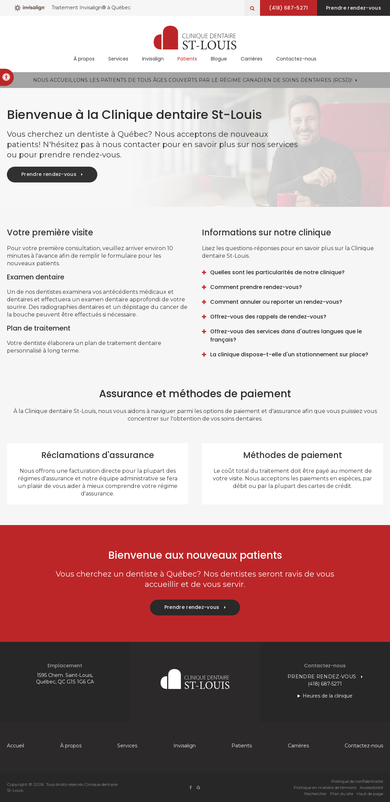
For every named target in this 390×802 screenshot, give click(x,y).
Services (118, 59)
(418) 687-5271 (287, 7)
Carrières (251, 59)
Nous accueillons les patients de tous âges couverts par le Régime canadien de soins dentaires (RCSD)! (192, 80)
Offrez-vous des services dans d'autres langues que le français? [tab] (286, 335)
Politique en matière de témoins (325, 787)
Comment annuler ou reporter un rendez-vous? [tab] (276, 302)
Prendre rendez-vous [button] (353, 7)
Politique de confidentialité (357, 781)
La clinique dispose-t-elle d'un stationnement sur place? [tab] (289, 354)
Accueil (15, 746)
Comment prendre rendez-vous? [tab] (256, 287)
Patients (187, 59)
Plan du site (341, 793)
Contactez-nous (296, 59)
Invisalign (153, 59)
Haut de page (370, 793)
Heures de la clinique (328, 696)
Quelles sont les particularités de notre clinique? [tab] (277, 272)
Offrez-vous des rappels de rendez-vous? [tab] (268, 317)
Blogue (219, 59)
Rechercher (315, 793)
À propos (84, 59)
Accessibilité (371, 787)
